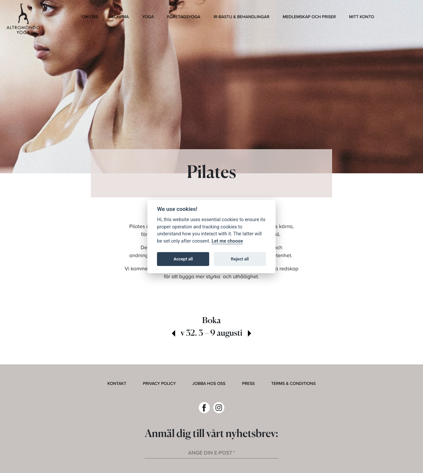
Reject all (240, 258)
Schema (120, 16)
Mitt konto (361, 16)
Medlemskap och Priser (309, 16)
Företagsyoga (184, 16)
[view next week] (249, 334)
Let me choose (227, 241)
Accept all (183, 258)
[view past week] (173, 334)
